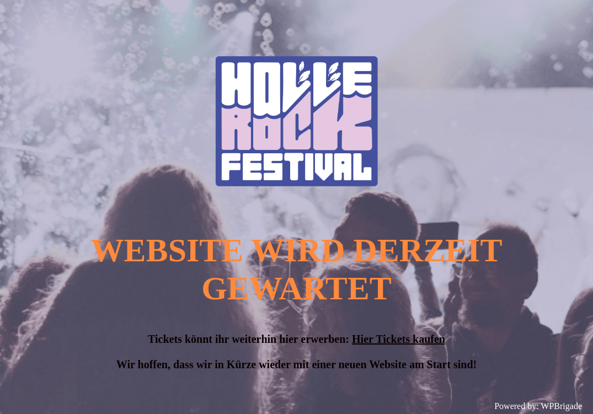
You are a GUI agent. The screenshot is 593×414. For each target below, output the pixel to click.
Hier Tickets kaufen (398, 339)
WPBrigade (561, 406)
